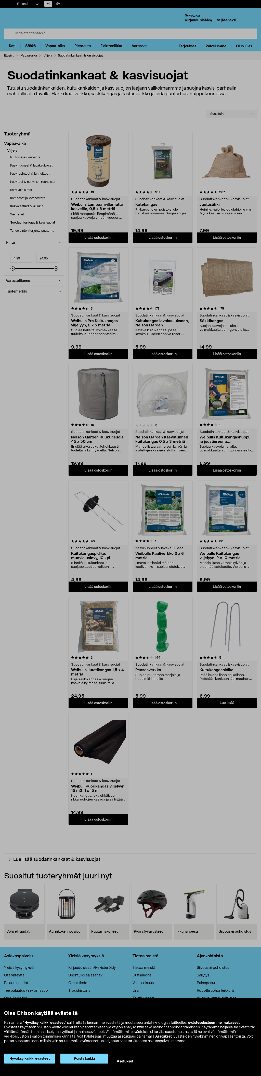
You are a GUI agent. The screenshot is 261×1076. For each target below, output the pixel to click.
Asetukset (163, 1036)
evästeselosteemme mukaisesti (214, 1023)
